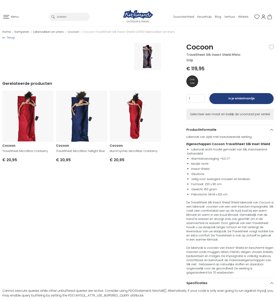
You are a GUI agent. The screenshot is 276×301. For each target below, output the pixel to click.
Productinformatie (201, 129)
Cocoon (73, 32)
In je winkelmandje (241, 100)
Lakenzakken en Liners (48, 32)
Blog (218, 17)
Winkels (243, 17)
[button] (263, 17)
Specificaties (196, 283)
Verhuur (229, 17)
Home (6, 32)
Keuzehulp (204, 17)
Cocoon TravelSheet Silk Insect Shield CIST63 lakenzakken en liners (129, 32)
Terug (11, 37)
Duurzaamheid (183, 17)
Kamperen (22, 32)
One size (192, 81)
